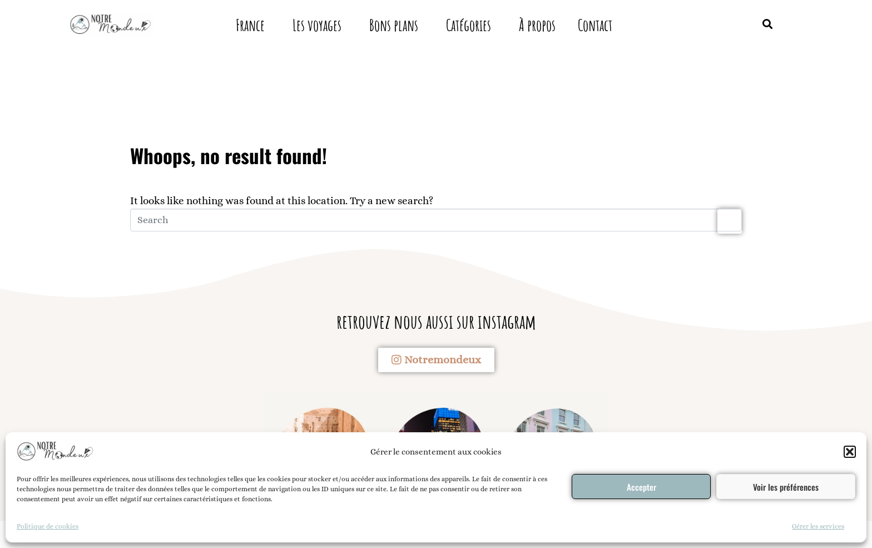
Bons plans (393, 25)
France (250, 25)
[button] (849, 451)
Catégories (468, 25)
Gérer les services (818, 526)
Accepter (641, 487)
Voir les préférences (786, 487)
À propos (537, 25)
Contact (595, 25)
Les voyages (317, 25)
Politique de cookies (47, 526)
